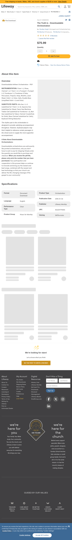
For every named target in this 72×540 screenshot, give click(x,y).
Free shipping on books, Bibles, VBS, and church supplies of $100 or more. (36, 1)
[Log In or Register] (65, 6)
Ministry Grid (35, 382)
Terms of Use (6, 399)
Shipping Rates (21, 384)
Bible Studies (11, 12)
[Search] (59, 7)
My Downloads (21, 382)
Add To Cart (53, 56)
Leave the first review (46, 38)
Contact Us (5, 385)
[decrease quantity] (40, 51)
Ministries (35, 12)
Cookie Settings (25, 535)
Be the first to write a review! (36, 363)
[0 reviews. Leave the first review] (47, 35)
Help (17, 396)
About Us (4, 382)
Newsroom (5, 389)
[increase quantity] (53, 51)
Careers (4, 387)
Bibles (3, 12)
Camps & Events (45, 12)
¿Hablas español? (64, 16)
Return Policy (20, 387)
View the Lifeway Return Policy (60, 65)
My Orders (19, 380)
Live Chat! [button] (19, 398)
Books (19, 12)
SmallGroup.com (36, 399)
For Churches (55, 11)
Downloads (34, 389)
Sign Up (50, 390)
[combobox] (39, 7)
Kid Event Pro (35, 387)
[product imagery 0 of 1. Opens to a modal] (18, 35)
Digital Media (26, 12)
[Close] (69, 526)
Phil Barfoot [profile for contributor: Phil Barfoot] (41, 32)
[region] (36, 531)
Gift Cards (19, 389)
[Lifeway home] (8, 6)
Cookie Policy (7, 531)
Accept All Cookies (42, 535)
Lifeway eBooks (36, 396)
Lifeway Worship (36, 385)
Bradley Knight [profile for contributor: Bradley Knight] (44, 29)
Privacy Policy (6, 396)
